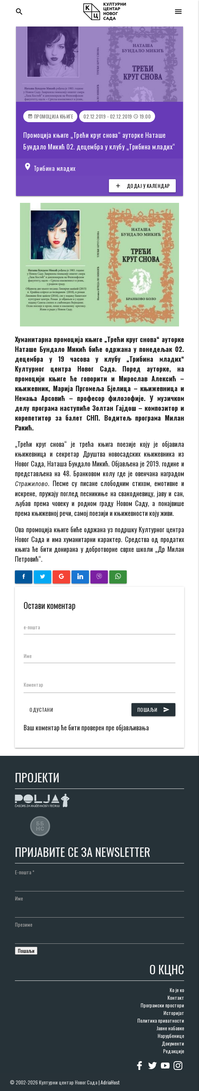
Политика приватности (160, 1020)
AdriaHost (110, 1082)
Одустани (41, 709)
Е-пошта (24, 872)
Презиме (23, 924)
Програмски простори (162, 1005)
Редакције (173, 1051)
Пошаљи (153, 709)
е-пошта (32, 627)
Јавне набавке (170, 1028)
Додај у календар (142, 185)
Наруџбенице (171, 1035)
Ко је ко (177, 990)
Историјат (173, 1012)
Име (28, 655)
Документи (173, 1043)
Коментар (33, 684)
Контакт (175, 997)
